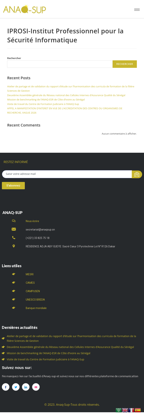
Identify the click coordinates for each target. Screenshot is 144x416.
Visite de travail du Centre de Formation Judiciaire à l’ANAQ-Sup (43, 104)
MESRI (29, 274)
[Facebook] (5, 387)
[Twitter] (16, 387)
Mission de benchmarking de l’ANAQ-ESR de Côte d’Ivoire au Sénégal (46, 99)
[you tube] (36, 387)
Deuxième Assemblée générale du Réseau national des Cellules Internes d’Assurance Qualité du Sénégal (66, 95)
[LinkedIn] (26, 387)
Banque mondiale (36, 308)
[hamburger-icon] (137, 9)
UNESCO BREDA (35, 299)
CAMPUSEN (33, 291)
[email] (67, 174)
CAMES (30, 282)
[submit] (137, 174)
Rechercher (14, 58)
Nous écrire (32, 221)
